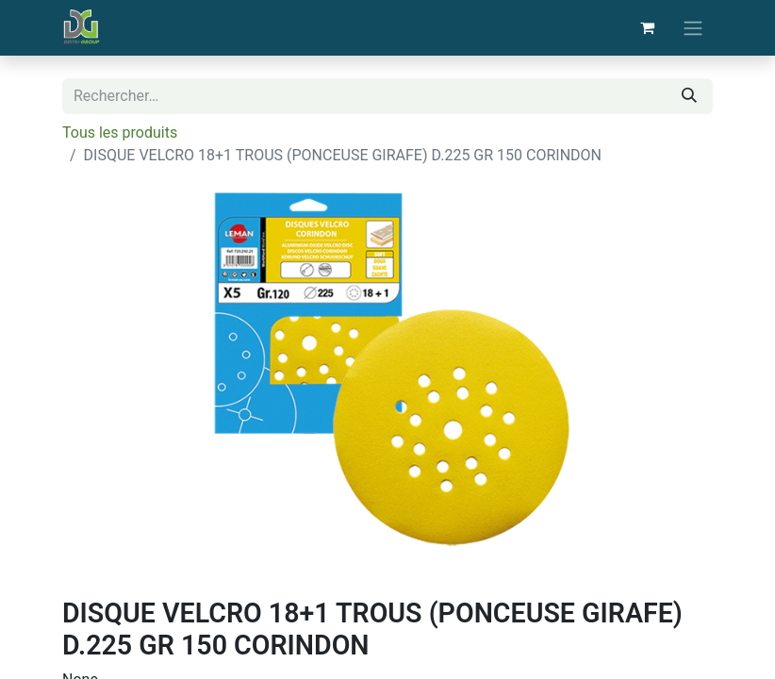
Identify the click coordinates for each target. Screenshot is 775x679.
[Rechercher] (689, 96)
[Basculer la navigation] (693, 28)
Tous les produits (119, 132)
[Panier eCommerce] (647, 27)
